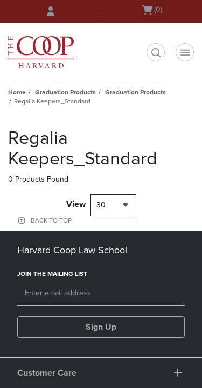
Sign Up (101, 327)
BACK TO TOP (51, 220)
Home (17, 92)
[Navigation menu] (185, 52)
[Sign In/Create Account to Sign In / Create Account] (50, 11)
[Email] (101, 294)
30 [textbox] (101, 205)
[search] (156, 52)
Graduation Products (65, 92)
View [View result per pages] (76, 204)
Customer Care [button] (46, 373)
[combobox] (113, 205)
